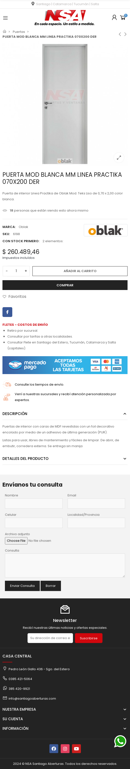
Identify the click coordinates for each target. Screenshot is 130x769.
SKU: (6, 234)
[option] (65, 103)
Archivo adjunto (17, 534)
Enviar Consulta (22, 585)
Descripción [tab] (14, 413)
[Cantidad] (16, 271)
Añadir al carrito (80, 271)
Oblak (23, 227)
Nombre (11, 495)
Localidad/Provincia (84, 514)
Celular (10, 514)
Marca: (8, 227)
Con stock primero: (20, 241)
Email (72, 495)
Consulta (12, 550)
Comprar (65, 285)
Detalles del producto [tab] (25, 458)
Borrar (51, 585)
